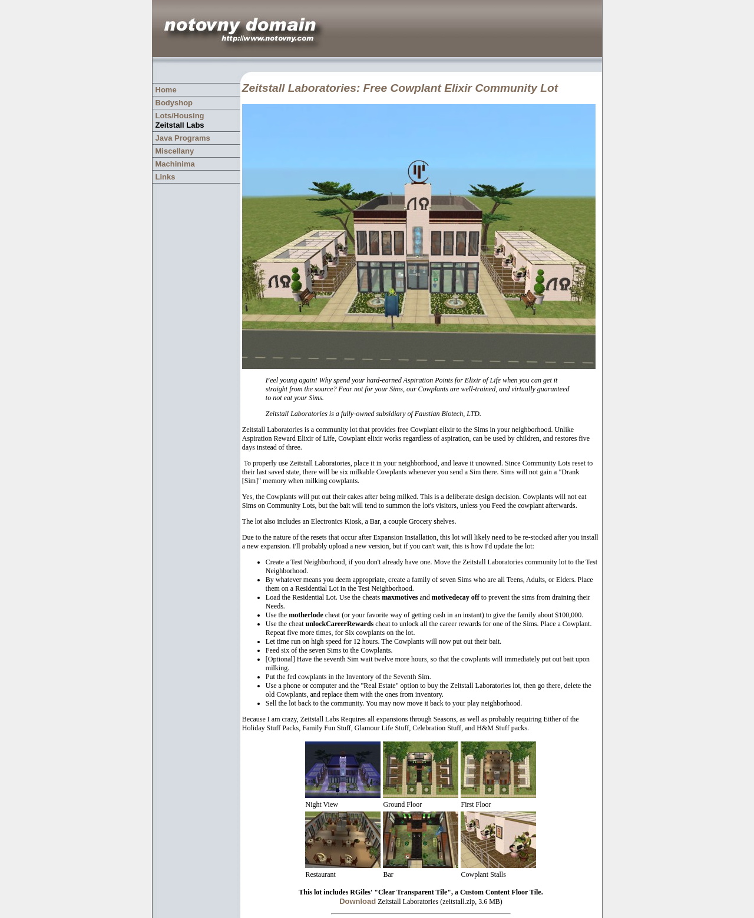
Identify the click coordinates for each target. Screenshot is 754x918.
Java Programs (183, 138)
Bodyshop (174, 102)
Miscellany (175, 151)
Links (166, 176)
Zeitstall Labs (180, 125)
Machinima (175, 163)
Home (166, 89)
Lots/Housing (180, 115)
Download (357, 901)
